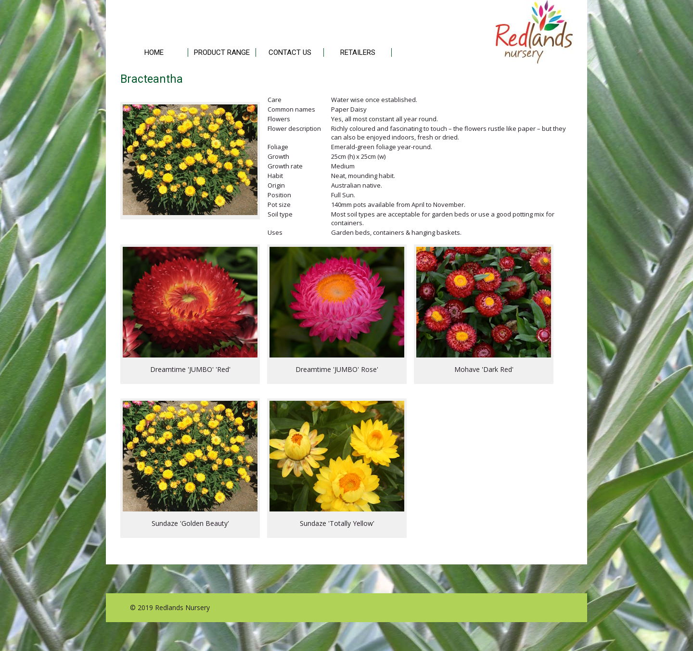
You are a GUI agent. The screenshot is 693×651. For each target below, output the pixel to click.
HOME (154, 52)
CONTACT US (290, 52)
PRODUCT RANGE (222, 52)
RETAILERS (357, 52)
